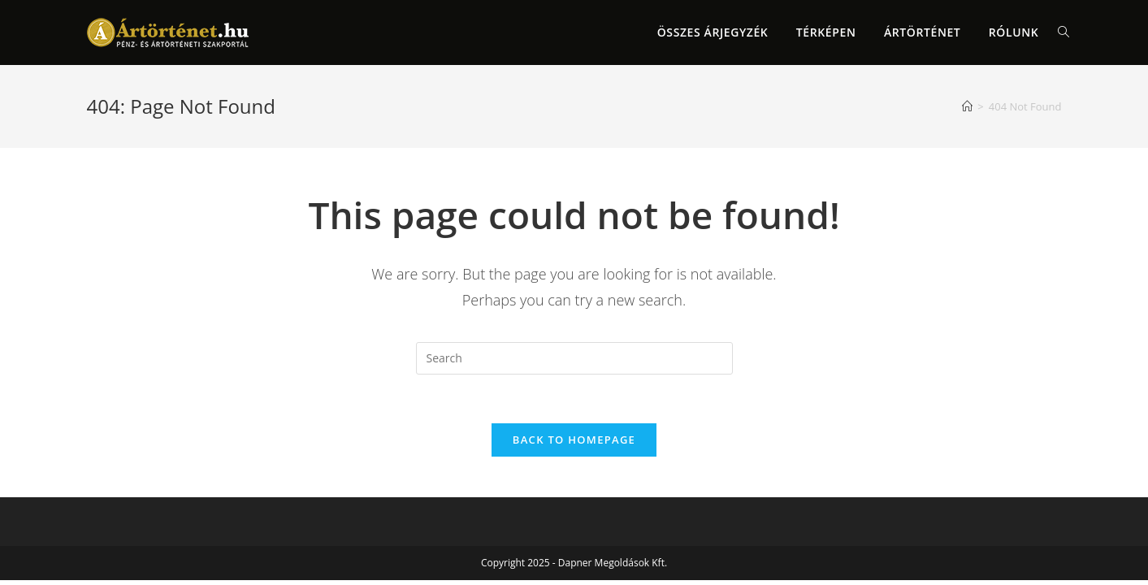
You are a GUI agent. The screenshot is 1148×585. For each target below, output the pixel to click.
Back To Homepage (574, 439)
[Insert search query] (574, 358)
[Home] (967, 106)
